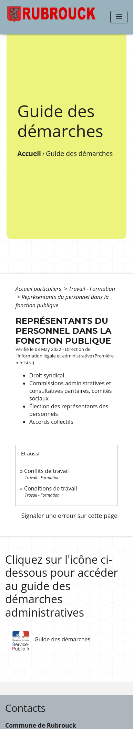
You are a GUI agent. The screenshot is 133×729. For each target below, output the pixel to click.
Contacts (25, 708)
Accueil (29, 153)
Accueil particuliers (39, 288)
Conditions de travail (50, 488)
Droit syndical (46, 375)
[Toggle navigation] (118, 17)
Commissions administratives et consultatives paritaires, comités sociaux (70, 390)
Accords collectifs (51, 422)
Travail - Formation (92, 288)
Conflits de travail (46, 471)
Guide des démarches (79, 153)
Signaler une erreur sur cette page (69, 515)
